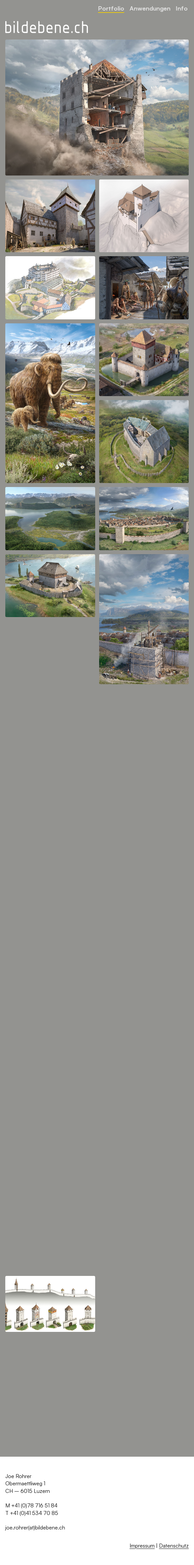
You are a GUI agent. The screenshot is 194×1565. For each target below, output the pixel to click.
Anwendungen (150, 8)
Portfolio (111, 8)
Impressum (142, 1545)
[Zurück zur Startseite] (46, 27)
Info (182, 8)
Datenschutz (174, 1545)
